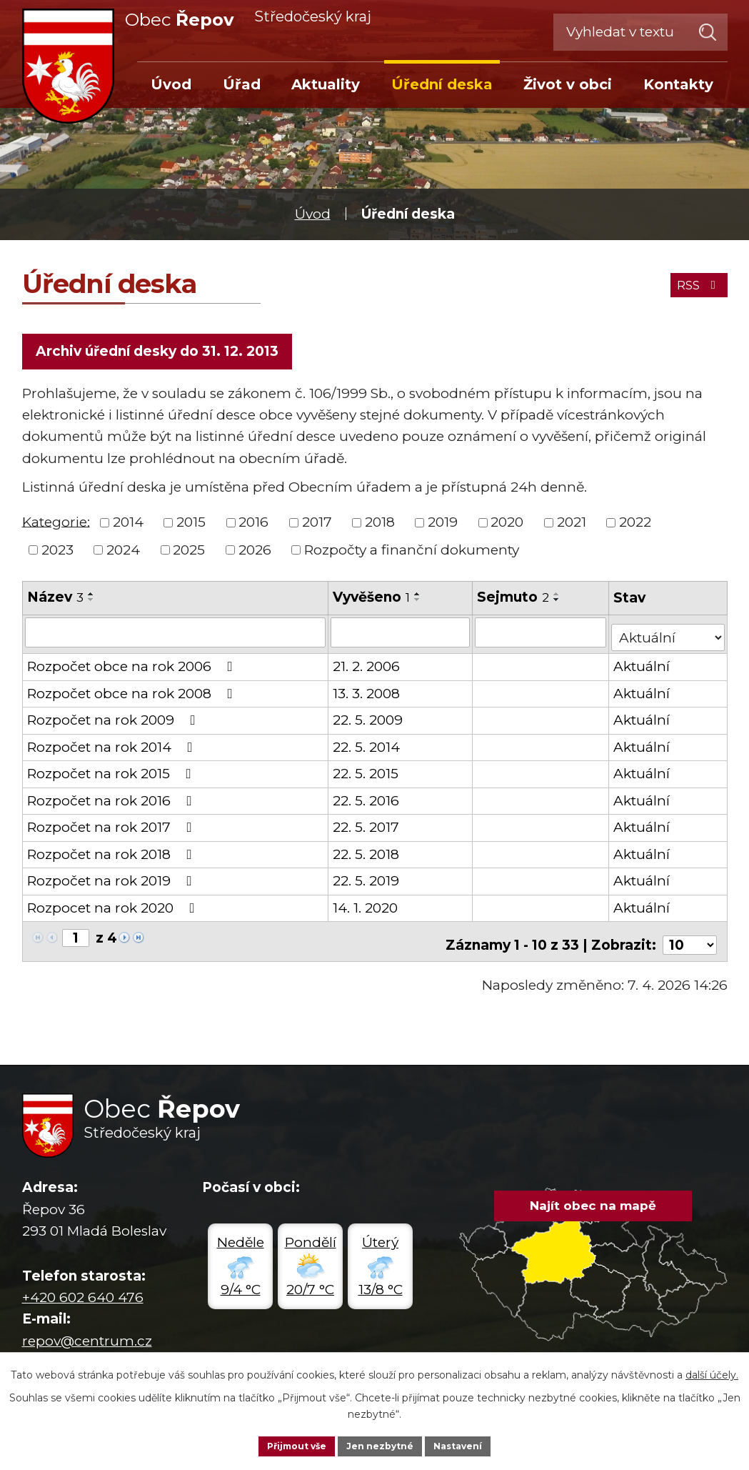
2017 (317, 527)
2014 (128, 527)
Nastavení (468, 1444)
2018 (380, 527)
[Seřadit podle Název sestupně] (91, 604)
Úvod (313, 214)
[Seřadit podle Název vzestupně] (91, 599)
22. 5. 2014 (367, 747)
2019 (443, 527)
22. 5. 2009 (369, 720)
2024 (123, 555)
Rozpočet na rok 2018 (112, 854)
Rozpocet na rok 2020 (114, 908)
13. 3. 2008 (367, 693)
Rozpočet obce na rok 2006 (132, 666)
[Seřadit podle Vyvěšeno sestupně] (419, 604)
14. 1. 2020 (366, 908)
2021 (571, 527)
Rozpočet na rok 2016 (112, 801)
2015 (191, 527)
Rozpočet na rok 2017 (112, 827)
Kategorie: (56, 526)
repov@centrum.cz (87, 1334)
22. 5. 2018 (367, 854)
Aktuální (643, 666)
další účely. (711, 1372)
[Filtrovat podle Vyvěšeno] (401, 636)
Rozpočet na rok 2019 (112, 881)
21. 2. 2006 (367, 666)
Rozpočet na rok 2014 (112, 747)
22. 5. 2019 (367, 881)
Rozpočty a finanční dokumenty (411, 555)
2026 (254, 555)
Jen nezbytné (380, 1444)
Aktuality (325, 84)
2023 (57, 555)
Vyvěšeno (372, 602)
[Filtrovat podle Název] (176, 636)
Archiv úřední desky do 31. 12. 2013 (160, 353)
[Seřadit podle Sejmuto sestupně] (557, 604)
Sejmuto (514, 602)
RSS (693, 281)
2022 (635, 527)
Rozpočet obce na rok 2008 (132, 693)
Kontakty (678, 84)
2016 (253, 527)
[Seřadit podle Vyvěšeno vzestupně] (419, 599)
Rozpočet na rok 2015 (112, 773)
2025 (189, 555)
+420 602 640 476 (83, 1291)
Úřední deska (442, 84)
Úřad (242, 84)
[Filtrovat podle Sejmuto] (542, 636)
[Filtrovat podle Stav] (668, 635)
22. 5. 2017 (367, 827)
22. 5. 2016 (367, 801)
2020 (507, 527)
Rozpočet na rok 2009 (114, 720)
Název (55, 602)
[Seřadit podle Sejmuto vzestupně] (557, 599)
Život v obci (567, 84)
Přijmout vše (287, 1444)
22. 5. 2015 (367, 773)
